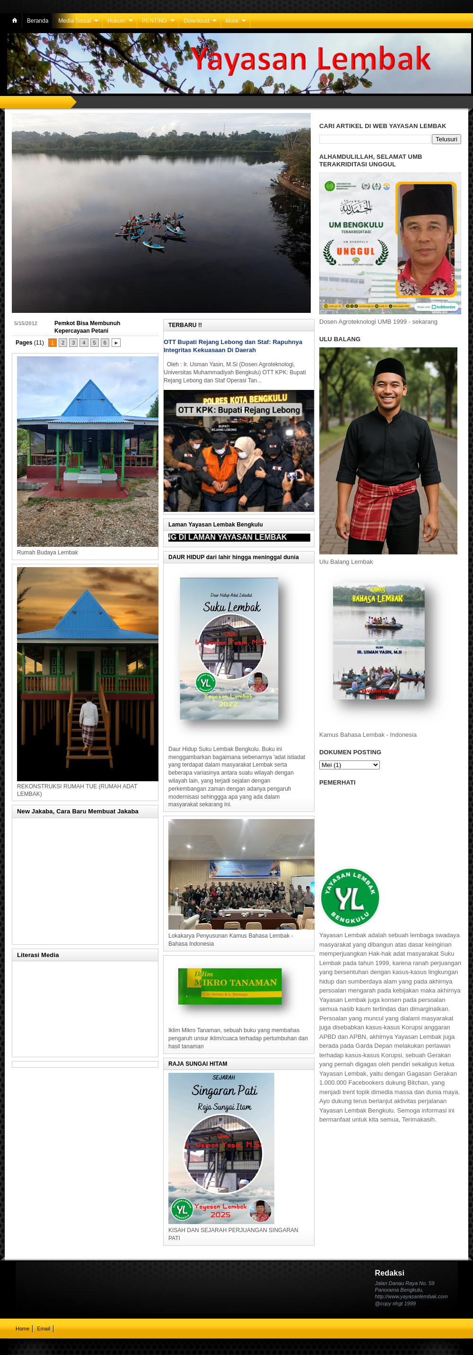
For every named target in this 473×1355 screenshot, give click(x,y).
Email (43, 1328)
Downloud (196, 20)
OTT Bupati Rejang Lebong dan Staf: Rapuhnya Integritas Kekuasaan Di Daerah (233, 346)
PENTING (154, 20)
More (232, 20)
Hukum (116, 20)
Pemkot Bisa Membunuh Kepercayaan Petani (87, 327)
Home (22, 1328)
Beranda (37, 20)
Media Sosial (74, 20)
